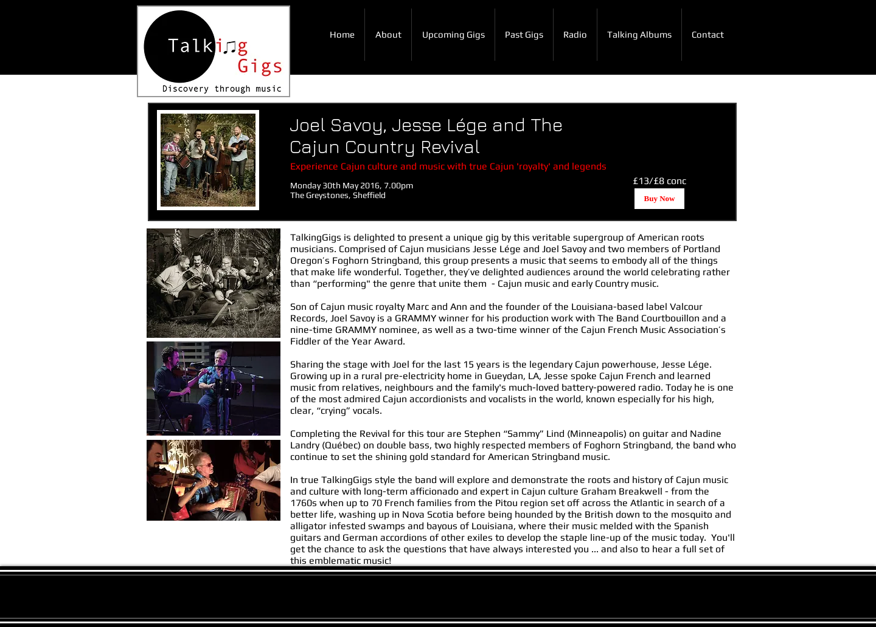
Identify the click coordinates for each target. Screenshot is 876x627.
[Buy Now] (659, 199)
